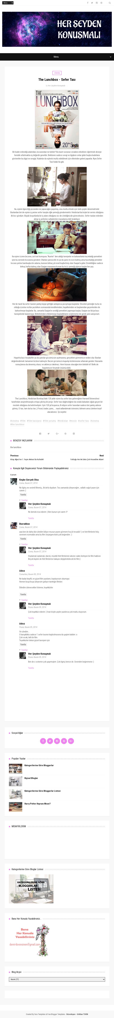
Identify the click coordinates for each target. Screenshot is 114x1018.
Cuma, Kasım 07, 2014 (28, 483)
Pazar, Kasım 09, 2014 (37, 607)
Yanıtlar (24, 500)
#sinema (95, 421)
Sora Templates (40, 1014)
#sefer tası (83, 421)
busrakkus (24, 523)
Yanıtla (23, 494)
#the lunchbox (17, 424)
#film (23, 421)
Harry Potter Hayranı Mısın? (37, 803)
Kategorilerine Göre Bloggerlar (39, 765)
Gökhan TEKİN (82, 1014)
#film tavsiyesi (34, 421)
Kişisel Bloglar (31, 778)
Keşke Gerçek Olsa (29, 479)
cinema (57, 73)
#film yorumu (49, 421)
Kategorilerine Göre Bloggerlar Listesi (42, 791)
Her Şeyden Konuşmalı (39, 504)
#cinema (14, 421)
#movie (73, 421)
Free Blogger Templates (56, 1014)
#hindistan (63, 421)
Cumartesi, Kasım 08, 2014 (30, 574)
